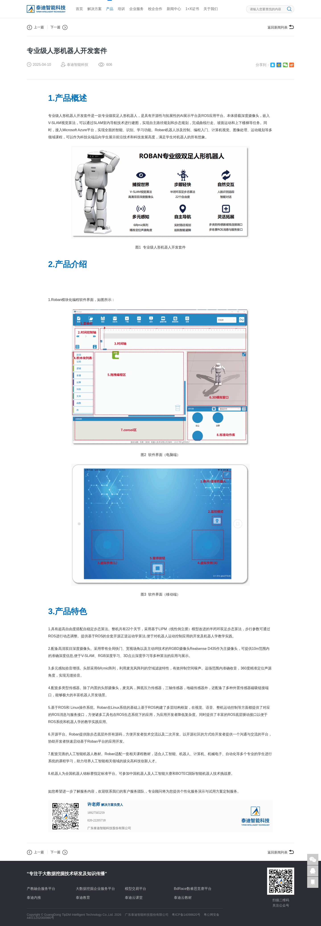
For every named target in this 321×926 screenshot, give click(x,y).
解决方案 (94, 9)
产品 (109, 9)
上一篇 (35, 27)
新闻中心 (174, 9)
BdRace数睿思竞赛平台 (193, 889)
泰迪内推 (34, 897)
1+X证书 (192, 9)
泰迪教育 (83, 897)
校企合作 (155, 9)
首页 (79, 9)
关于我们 (211, 9)
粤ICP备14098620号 (186, 914)
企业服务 (136, 9)
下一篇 (59, 27)
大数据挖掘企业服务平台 (95, 889)
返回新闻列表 (281, 27)
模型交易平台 (135, 889)
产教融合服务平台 (41, 889)
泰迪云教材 (183, 897)
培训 (121, 9)
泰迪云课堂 (134, 897)
